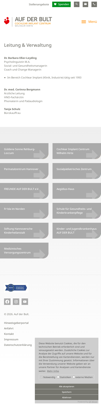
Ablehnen (66, 397)
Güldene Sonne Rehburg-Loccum (19, 151)
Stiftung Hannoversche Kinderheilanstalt (18, 230)
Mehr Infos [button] (53, 371)
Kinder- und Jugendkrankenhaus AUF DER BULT (77, 230)
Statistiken (64, 377)
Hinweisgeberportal (16, 323)
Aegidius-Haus (65, 189)
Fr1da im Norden (14, 209)
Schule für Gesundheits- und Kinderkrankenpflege (74, 210)
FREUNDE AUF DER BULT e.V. (21, 189)
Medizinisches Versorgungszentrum (17, 250)
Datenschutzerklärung (18, 345)
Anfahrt (8, 328)
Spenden (63, 4)
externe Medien (83, 377)
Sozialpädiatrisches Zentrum (74, 169)
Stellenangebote (39, 4)
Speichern (66, 392)
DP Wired (93, 401)
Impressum (11, 339)
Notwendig (48, 377)
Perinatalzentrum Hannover (21, 169)
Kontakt (9, 334)
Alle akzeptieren (66, 386)
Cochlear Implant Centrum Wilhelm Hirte (73, 151)
